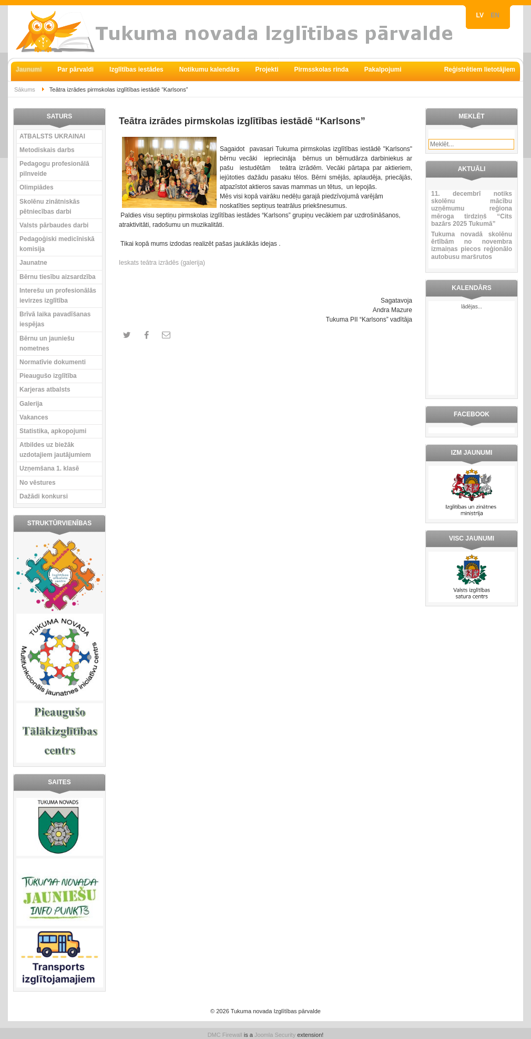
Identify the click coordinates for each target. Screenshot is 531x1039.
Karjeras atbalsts (44, 389)
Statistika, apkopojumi (52, 431)
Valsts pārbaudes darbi (53, 225)
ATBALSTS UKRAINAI (52, 136)
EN (495, 15)
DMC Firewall (225, 1035)
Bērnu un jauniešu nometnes (47, 343)
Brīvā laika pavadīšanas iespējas (54, 319)
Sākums (24, 89)
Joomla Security (274, 1035)
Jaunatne (33, 262)
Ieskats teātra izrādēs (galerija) (162, 262)
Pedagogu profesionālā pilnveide (54, 168)
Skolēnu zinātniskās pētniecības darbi (49, 206)
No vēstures (37, 482)
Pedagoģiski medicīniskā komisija (57, 244)
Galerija (31, 403)
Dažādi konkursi (43, 496)
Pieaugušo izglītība (48, 375)
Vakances (33, 417)
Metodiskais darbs (47, 150)
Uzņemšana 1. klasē (49, 468)
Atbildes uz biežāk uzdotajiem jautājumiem (55, 449)
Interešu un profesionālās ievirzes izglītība (57, 295)
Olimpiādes (36, 187)
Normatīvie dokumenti (52, 362)
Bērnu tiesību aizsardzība (57, 277)
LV (481, 15)
